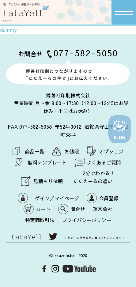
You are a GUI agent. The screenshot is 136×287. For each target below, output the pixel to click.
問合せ (77, 209)
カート (43, 209)
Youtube (79, 269)
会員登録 (109, 198)
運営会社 (102, 209)
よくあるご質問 (104, 162)
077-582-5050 (85, 53)
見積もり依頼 (48, 181)
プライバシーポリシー (86, 220)
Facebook (44, 269)
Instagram (55, 269)
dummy (8, 29)
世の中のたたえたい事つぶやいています (68, 239)
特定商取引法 (40, 220)
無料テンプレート (47, 162)
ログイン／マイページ (54, 198)
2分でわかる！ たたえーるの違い (94, 177)
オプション (111, 151)
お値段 (71, 151)
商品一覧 (34, 151)
